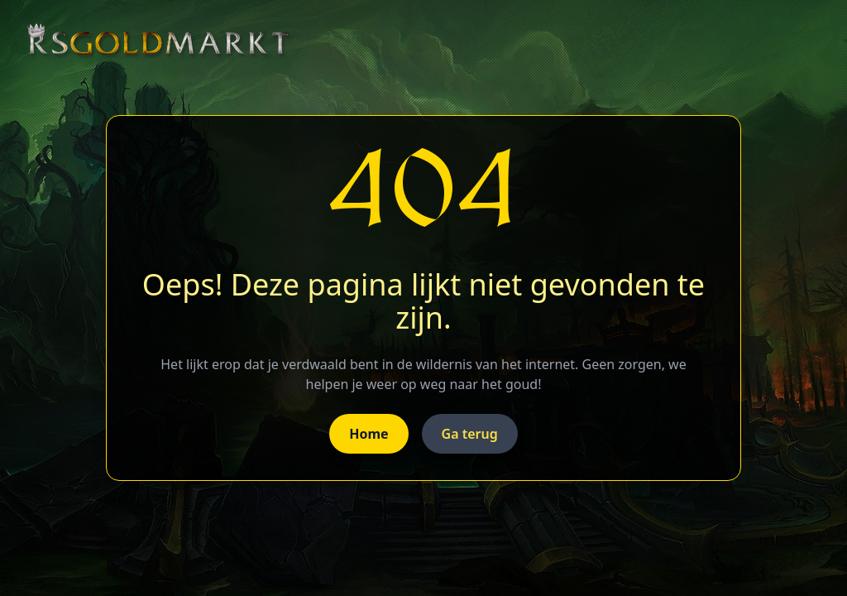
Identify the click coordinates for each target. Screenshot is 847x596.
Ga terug (470, 434)
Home (368, 434)
